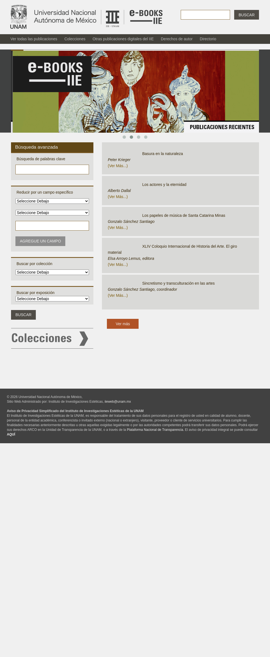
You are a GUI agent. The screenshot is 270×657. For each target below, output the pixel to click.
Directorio (208, 39)
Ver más (123, 324)
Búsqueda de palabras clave (41, 159)
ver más (116, 166)
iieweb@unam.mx (118, 402)
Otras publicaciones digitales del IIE (123, 39)
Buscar (247, 15)
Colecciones (74, 39)
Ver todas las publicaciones (33, 39)
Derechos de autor (177, 39)
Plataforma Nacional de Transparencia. (155, 430)
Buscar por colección (34, 263)
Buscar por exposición (36, 292)
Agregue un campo (40, 241)
